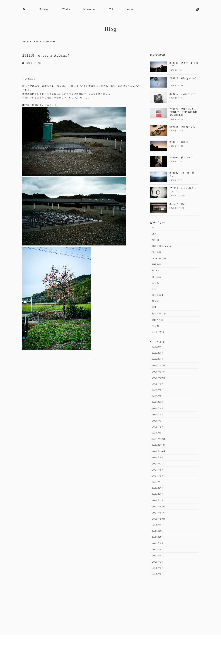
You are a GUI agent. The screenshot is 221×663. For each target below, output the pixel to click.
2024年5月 (158, 488)
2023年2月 (158, 584)
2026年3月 (158, 352)
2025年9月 (158, 391)
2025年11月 (159, 378)
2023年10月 (159, 533)
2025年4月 (158, 423)
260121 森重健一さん (182, 126)
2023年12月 (159, 520)
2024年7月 (158, 475)
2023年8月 (158, 545)
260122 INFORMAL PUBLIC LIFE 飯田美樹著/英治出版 (183, 112)
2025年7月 (158, 404)
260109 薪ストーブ (181, 157)
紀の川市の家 (159, 318)
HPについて (158, 337)
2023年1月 (158, 590)
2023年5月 (158, 565)
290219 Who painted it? (182, 80)
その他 (155, 330)
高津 (154, 311)
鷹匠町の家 (158, 324)
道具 (154, 234)
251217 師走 (177, 203)
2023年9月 (158, 539)
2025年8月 (158, 397)
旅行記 (155, 240)
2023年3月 (158, 578)
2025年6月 (158, 410)
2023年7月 (158, 552)
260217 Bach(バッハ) (182, 93)
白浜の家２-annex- (162, 247)
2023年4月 (158, 571)
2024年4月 (158, 494)
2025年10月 (159, 384)
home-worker (159, 259)
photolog (157, 279)
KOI (154, 292)
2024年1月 (158, 513)
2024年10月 (159, 462)
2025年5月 (158, 417)
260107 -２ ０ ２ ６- (183, 174)
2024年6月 (158, 481)
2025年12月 (159, 372)
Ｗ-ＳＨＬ (157, 272)
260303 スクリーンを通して (183, 64)
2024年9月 (158, 468)
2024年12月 (159, 449)
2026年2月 (158, 359)
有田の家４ (158, 298)
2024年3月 (158, 500)
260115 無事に (178, 142)
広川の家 (157, 253)
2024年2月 (158, 507)
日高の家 (157, 266)
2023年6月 (158, 558)
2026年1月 (158, 365)
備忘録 (155, 305)
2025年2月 (158, 436)
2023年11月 (159, 526)
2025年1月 (158, 442)
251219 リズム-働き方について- (182, 190)
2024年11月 (159, 455)
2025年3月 (158, 429)
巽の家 (155, 285)
